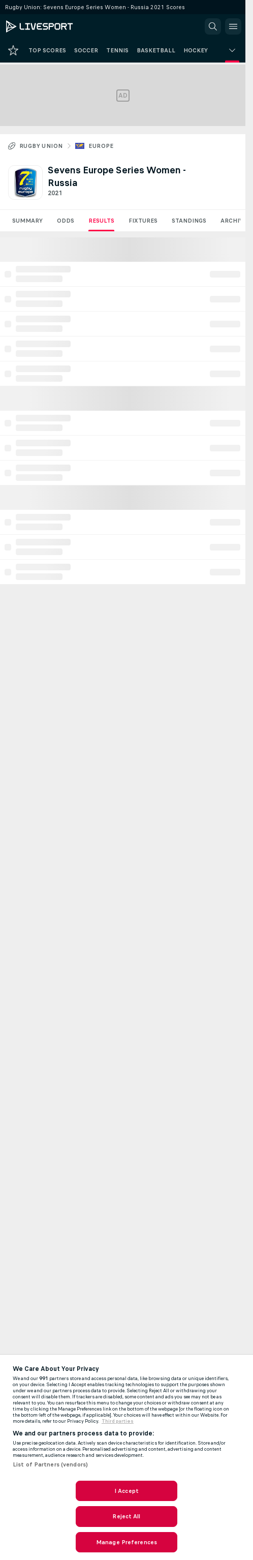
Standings (189, 220)
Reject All (126, 1516)
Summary (27, 220)
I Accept (126, 1490)
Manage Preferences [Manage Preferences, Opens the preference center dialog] (126, 1542)
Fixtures (143, 220)
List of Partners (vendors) (50, 1464)
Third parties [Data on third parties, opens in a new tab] (118, 1421)
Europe (100, 145)
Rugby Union (40, 145)
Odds (65, 220)
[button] (213, 26)
